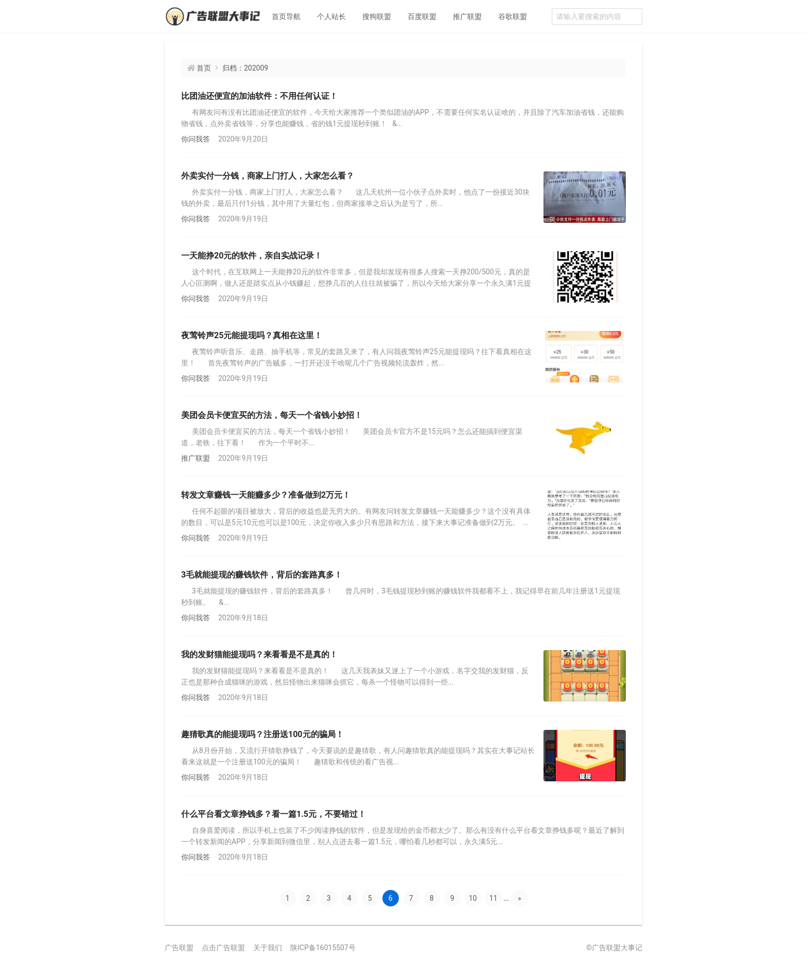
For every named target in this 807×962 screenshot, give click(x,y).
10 (473, 898)
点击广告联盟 (223, 947)
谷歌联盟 (512, 16)
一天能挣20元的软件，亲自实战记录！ (251, 255)
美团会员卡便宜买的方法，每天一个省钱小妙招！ (271, 415)
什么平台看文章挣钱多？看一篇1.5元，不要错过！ (273, 814)
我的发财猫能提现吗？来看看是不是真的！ (259, 654)
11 (493, 898)
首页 (204, 68)
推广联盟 (467, 16)
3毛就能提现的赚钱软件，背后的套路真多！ (261, 575)
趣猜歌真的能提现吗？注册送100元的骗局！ (262, 734)
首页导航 (286, 16)
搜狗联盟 (376, 16)
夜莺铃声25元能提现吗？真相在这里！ (251, 335)
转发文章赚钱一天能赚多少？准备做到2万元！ (265, 495)
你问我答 (195, 139)
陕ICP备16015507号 (323, 947)
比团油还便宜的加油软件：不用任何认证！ (259, 96)
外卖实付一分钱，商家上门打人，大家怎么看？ (267, 176)
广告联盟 (179, 947)
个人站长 (331, 16)
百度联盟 (422, 16)
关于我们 (267, 947)
